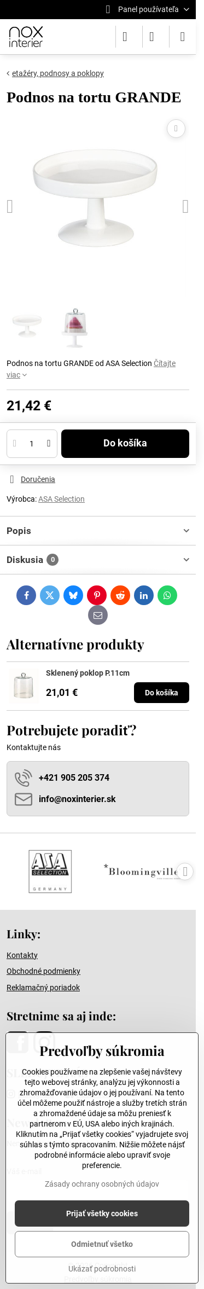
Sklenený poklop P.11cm (88, 673)
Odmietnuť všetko (102, 1244)
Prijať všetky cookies (102, 1213)
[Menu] (183, 37)
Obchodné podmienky (43, 971)
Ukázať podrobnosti (102, 1268)
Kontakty (22, 955)
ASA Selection (61, 499)
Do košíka (125, 443)
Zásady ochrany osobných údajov (102, 1184)
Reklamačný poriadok (43, 987)
